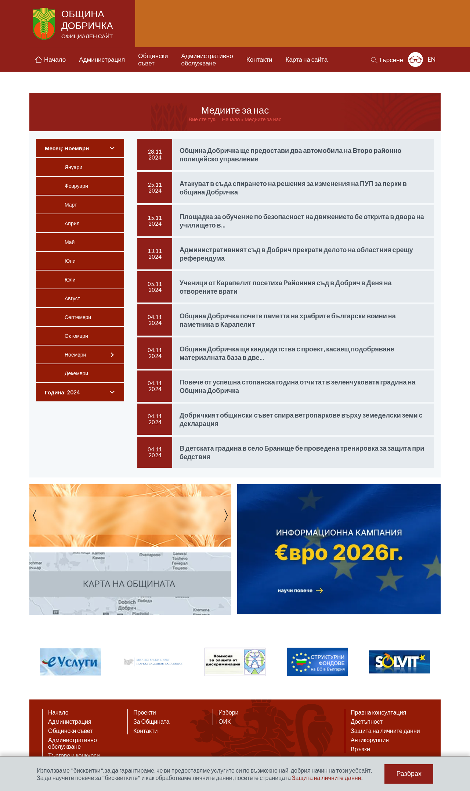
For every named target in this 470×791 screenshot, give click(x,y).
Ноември (75, 354)
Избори (228, 712)
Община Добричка (88, 24)
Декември (76, 373)
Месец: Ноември (67, 148)
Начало (231, 119)
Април (72, 223)
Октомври (76, 336)
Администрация (69, 721)
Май (70, 242)
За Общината (151, 721)
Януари (73, 167)
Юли (70, 279)
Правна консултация (378, 712)
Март (71, 204)
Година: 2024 (62, 392)
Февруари (76, 186)
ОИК (224, 721)
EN (432, 59)
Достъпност (367, 721)
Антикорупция (370, 740)
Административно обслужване (72, 743)
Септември (78, 317)
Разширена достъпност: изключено (415, 59)
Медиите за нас (263, 119)
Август (72, 298)
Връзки (360, 749)
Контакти (145, 730)
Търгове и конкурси (74, 755)
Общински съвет (70, 730)
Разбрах (409, 773)
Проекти (144, 712)
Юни (70, 261)
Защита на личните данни (385, 730)
